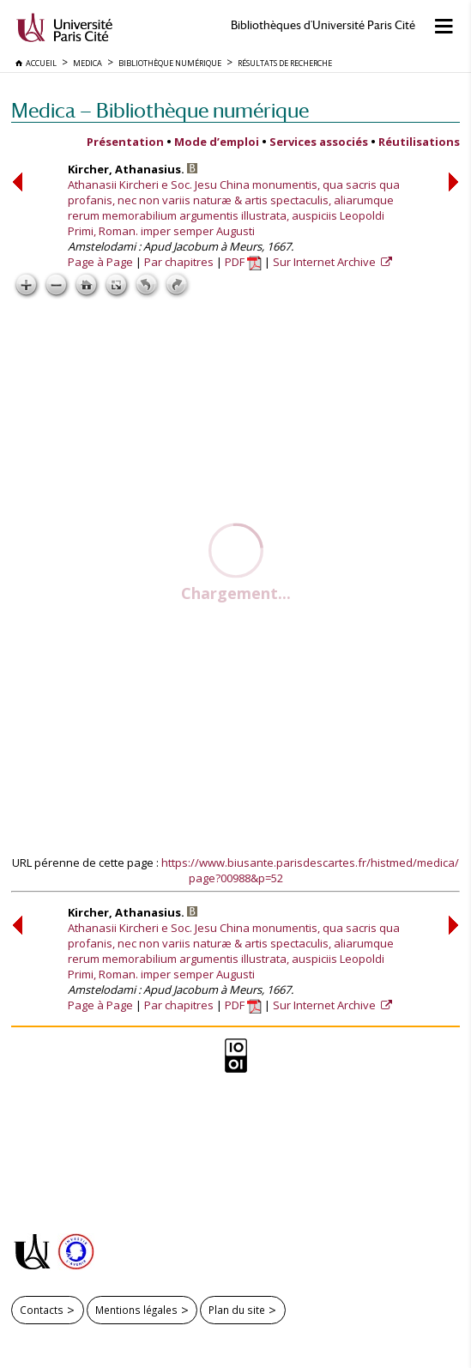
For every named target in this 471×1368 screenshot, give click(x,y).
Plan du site (236, 1310)
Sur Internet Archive (325, 261)
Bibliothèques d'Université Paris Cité (323, 25)
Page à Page (100, 261)
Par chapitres (179, 261)
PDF (243, 261)
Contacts (41, 1310)
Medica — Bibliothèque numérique (160, 110)
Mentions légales (136, 1310)
